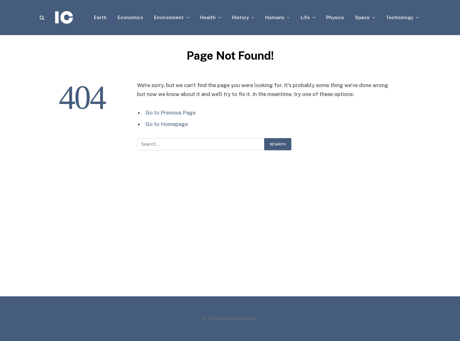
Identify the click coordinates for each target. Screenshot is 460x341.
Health (208, 17)
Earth (100, 17)
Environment (169, 17)
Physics (335, 17)
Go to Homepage (166, 124)
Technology (399, 17)
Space (362, 17)
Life (305, 17)
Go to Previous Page (170, 112)
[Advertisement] (230, 229)
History (240, 17)
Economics (130, 17)
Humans (274, 17)
